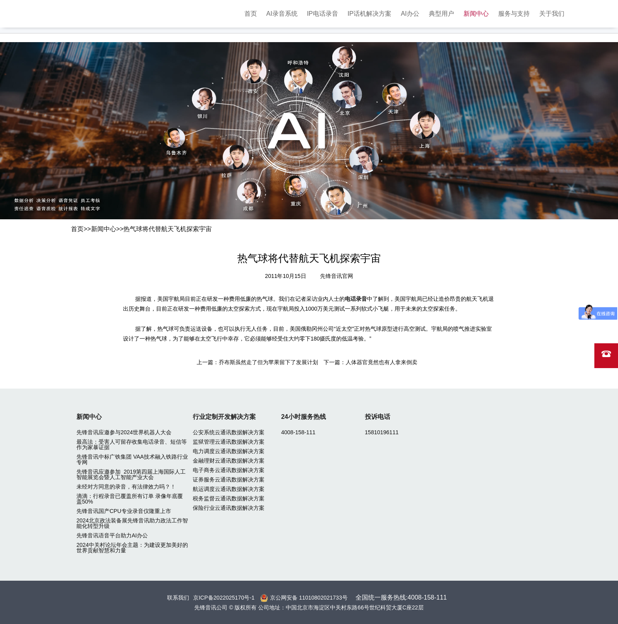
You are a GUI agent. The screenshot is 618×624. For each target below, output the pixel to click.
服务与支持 (514, 13)
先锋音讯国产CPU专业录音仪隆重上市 (123, 511)
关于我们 (551, 13)
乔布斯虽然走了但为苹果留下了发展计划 (268, 362)
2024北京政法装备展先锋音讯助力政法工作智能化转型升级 (132, 523)
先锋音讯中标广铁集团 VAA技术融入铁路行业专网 (132, 459)
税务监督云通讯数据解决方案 (228, 498)
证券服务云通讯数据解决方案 (228, 479)
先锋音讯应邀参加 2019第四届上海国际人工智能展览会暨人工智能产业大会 (131, 474)
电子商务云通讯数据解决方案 (228, 470)
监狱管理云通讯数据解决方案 (228, 442)
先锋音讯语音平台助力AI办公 (112, 535)
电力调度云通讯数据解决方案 (228, 451)
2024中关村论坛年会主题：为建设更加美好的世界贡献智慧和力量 (132, 548)
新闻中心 (476, 13)
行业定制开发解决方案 (224, 416)
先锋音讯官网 (336, 276)
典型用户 (441, 13)
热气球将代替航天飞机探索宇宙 (167, 229)
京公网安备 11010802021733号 (309, 597)
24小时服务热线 (303, 416)
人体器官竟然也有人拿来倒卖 (381, 362)
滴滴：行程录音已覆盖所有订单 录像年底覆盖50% (129, 499)
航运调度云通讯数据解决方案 (228, 489)
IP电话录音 (322, 13)
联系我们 (178, 597)
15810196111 (382, 432)
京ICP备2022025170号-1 (224, 597)
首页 (250, 13)
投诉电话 (377, 416)
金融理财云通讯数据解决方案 (228, 460)
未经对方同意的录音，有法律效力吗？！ (126, 486)
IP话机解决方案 (369, 13)
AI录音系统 (282, 13)
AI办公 (410, 13)
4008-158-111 (298, 432)
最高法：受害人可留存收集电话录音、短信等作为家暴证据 (131, 444)
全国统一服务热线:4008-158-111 (401, 597)
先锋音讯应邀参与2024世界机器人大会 (123, 432)
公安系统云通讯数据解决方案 (228, 432)
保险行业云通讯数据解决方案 (228, 508)
